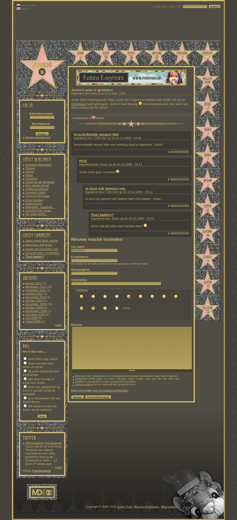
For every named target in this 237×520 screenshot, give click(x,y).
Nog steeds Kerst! (37, 185)
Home (80, 53)
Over (105, 53)
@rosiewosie (53, 443)
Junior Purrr (124, 506)
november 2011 (35, 290)
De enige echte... (36, 214)
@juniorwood (41, 471)
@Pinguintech (34, 443)
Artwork (156, 53)
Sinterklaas (78, 104)
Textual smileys (84, 384)
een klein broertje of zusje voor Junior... (38, 380)
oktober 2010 (34, 300)
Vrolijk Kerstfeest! (36, 189)
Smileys (82, 290)
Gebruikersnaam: (42, 113)
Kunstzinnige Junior (38, 210)
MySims (207, 180)
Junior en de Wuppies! (40, 182)
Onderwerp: (79, 280)
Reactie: (77, 324)
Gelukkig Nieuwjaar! (38, 164)
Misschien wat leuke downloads (38, 246)
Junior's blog (82, 117)
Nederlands (26, 5)
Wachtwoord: (42, 123)
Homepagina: (80, 269)
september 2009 (36, 311)
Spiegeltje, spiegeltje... (40, 207)
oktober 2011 (34, 293)
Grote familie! (34, 200)
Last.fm (207, 282)
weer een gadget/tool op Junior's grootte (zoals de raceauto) (41, 390)
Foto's (131, 53)
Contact (207, 53)
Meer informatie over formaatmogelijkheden (99, 390)
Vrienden (182, 53)
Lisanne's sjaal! (35, 192)
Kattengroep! (33, 203)
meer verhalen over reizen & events (38, 365)
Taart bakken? (34, 256)
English (24, 8)
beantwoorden (179, 151)
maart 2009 (33, 321)
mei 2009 (31, 318)
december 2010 (35, 297)
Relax (29, 175)
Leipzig (207, 206)
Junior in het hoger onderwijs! (37, 197)
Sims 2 (207, 129)
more (58, 325)
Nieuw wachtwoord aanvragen (37, 139)
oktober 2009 (34, 307)
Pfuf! (83, 161)
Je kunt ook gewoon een (105, 188)
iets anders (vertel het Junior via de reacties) (39, 407)
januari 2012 (33, 283)
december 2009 (35, 304)
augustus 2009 (35, 314)
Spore (207, 104)
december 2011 (35, 286)
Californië (207, 231)
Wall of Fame (207, 78)
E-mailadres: (81, 257)
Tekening (31, 178)
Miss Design (169, 506)
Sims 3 (207, 155)
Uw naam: (79, 246)
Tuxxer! (30, 168)
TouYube (207, 308)
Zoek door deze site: (168, 6)
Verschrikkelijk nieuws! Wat (96, 134)
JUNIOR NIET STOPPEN (42, 253)
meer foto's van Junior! (41, 359)
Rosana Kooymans (146, 506)
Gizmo (29, 171)
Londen (207, 257)
